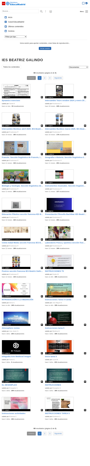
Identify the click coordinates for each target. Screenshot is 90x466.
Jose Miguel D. (57, 302)
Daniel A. (12, 103)
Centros (11, 31)
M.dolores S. (56, 416)
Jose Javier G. (14, 331)
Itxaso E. (12, 359)
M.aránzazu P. (57, 103)
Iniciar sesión (45, 48)
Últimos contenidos (16, 26)
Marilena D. (56, 331)
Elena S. (12, 302)
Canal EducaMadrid (16, 22)
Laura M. (55, 359)
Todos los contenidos (11, 67)
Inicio (10, 17)
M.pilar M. (55, 274)
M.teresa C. (13, 416)
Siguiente (58, 78)
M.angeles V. (13, 388)
